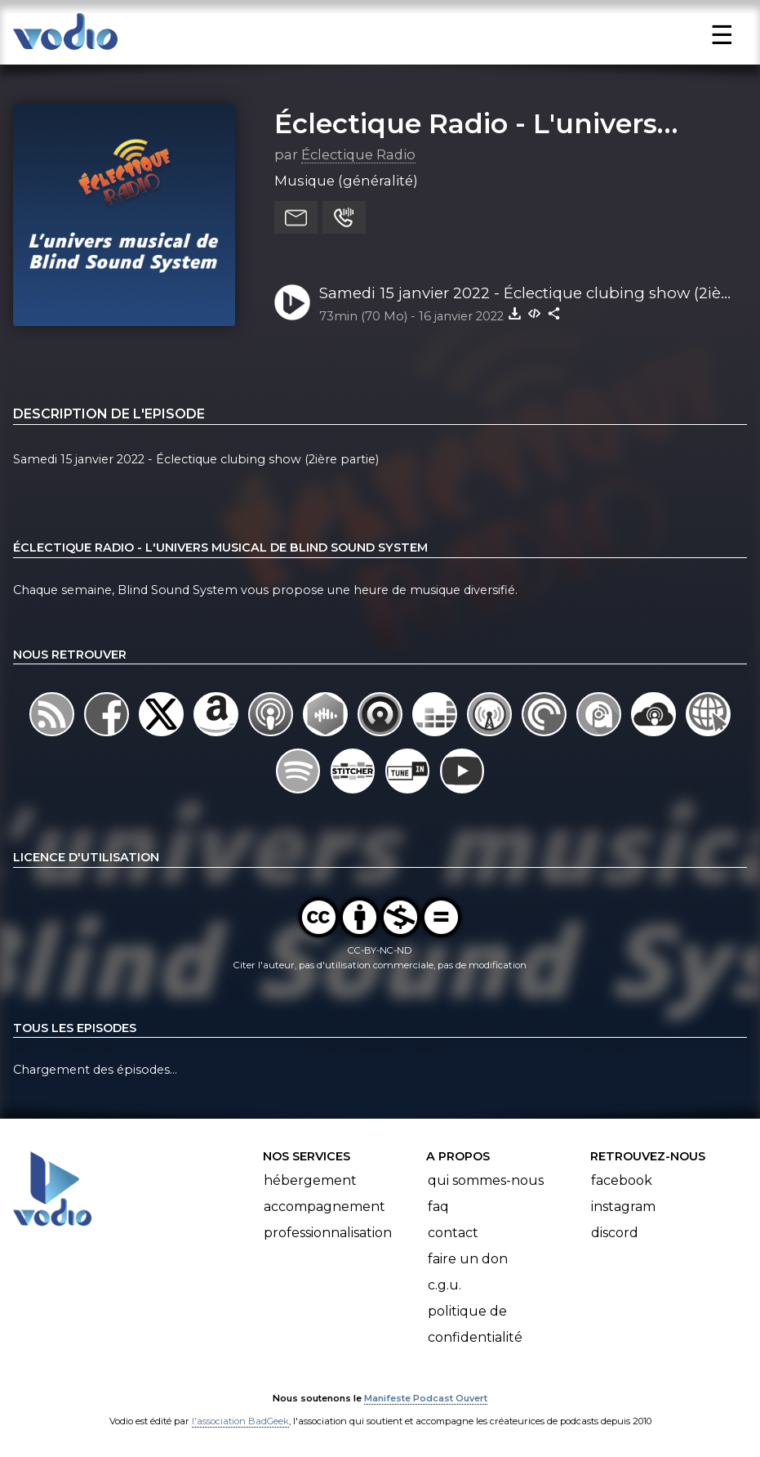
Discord (614, 1232)
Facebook (621, 1180)
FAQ (438, 1206)
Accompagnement (324, 1206)
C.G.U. (444, 1285)
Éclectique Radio (358, 154)
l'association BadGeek (240, 1421)
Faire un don (468, 1259)
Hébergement (310, 1180)
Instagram (623, 1206)
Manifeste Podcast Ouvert (425, 1398)
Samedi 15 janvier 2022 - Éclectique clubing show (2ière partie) (527, 294)
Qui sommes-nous (486, 1180)
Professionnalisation (328, 1232)
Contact (453, 1232)
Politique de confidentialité (475, 1324)
